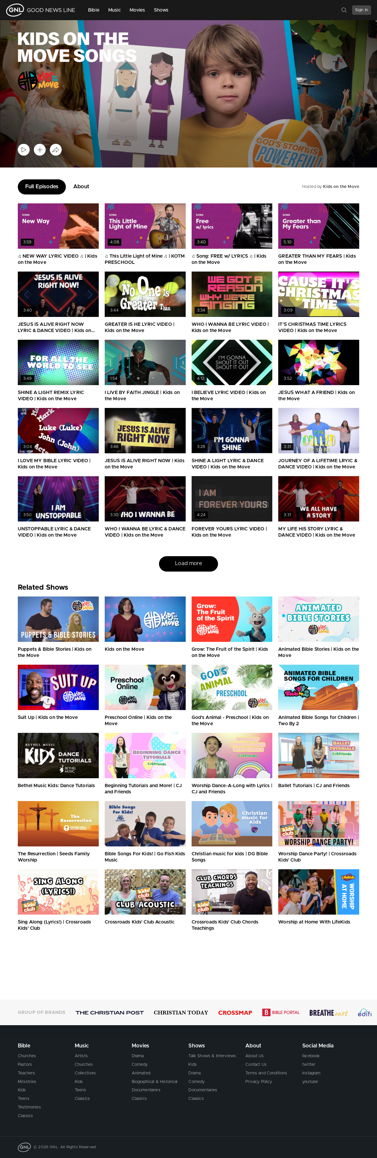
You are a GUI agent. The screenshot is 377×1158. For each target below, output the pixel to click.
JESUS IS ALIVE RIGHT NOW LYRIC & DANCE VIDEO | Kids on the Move (54, 330)
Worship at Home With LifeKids (314, 922)
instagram (311, 1073)
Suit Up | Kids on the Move (48, 717)
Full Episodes (41, 186)
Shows (161, 10)
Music (114, 10)
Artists (81, 1056)
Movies (137, 10)
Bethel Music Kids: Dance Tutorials (56, 785)
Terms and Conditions (266, 1073)
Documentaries (146, 1090)
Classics (25, 1116)
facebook (311, 1056)
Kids (22, 1090)
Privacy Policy (258, 1082)
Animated (141, 1073)
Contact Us (256, 1065)
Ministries (27, 1082)
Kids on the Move (341, 187)
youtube (310, 1082)
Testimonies (29, 1107)
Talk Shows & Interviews (212, 1056)
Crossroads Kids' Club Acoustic (140, 922)
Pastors (25, 1065)
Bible (93, 10)
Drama (138, 1056)
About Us (254, 1056)
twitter (308, 1065)
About (81, 186)
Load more (188, 563)
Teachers (26, 1073)
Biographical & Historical (155, 1082)
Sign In (361, 10)
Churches (27, 1056)
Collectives (85, 1073)
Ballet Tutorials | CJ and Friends (314, 785)
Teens (23, 1099)
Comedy (140, 1065)
